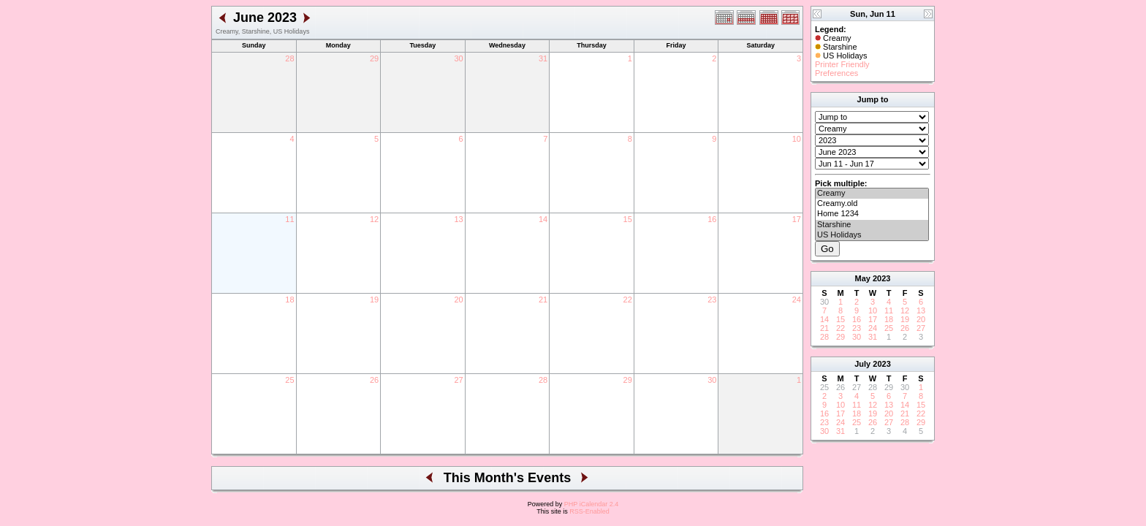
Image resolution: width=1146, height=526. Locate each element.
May (862, 278)
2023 (881, 278)
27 (458, 380)
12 (374, 219)
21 (543, 299)
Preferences (836, 73)
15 (627, 219)
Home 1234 (872, 214)
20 (458, 299)
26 (374, 380)
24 (796, 299)
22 (627, 299)
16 (711, 219)
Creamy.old (872, 204)
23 (711, 299)
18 (289, 299)
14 (543, 219)
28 (289, 58)
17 (796, 219)
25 (289, 380)
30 (458, 58)
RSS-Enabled (589, 511)
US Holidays (872, 235)
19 (374, 299)
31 (543, 58)
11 (289, 219)
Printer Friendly (842, 64)
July (862, 363)
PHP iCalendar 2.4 (591, 504)
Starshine (872, 225)
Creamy (872, 193)
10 (796, 138)
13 (458, 219)
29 (374, 58)
